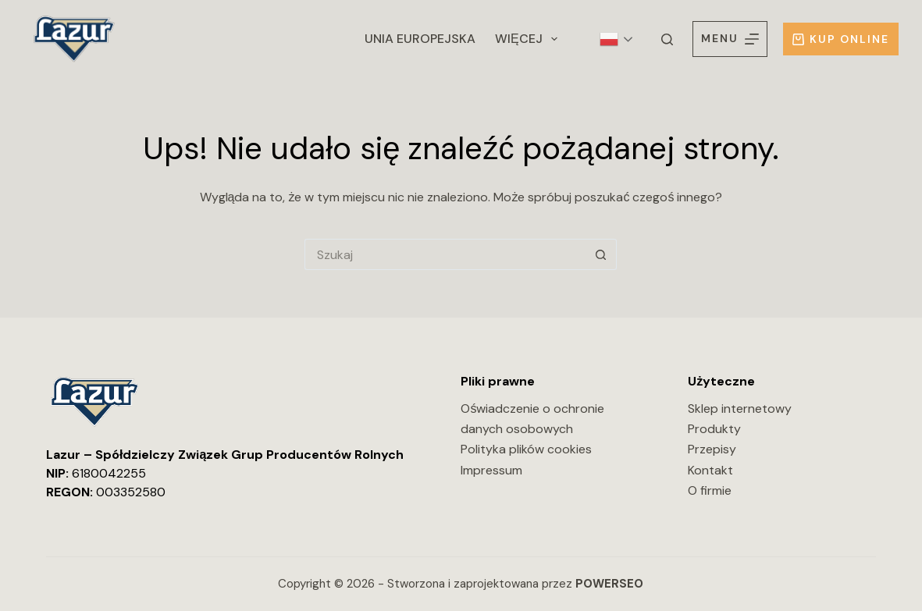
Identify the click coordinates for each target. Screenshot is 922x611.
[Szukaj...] (445, 254)
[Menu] (729, 38)
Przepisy (712, 449)
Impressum (491, 470)
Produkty (714, 429)
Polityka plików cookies (526, 449)
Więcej (529, 39)
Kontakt (710, 470)
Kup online (840, 39)
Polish (609, 39)
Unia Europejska (420, 38)
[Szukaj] (667, 39)
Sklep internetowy (740, 408)
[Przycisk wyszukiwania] (601, 254)
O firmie (710, 490)
